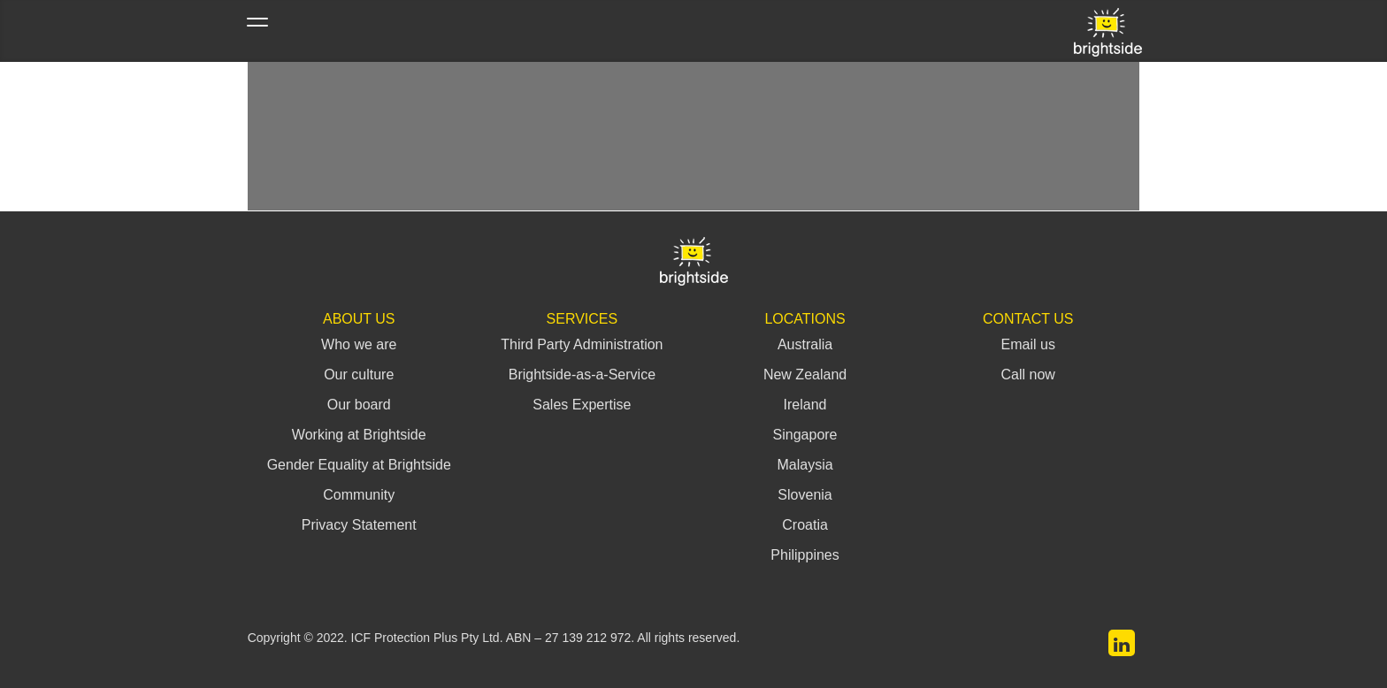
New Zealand (805, 374)
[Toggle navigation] (257, 31)
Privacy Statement (359, 524)
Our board (359, 404)
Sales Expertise (582, 404)
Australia (805, 344)
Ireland (805, 404)
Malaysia (804, 464)
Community (359, 494)
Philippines (804, 554)
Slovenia (804, 494)
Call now (1028, 374)
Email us (1028, 344)
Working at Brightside (359, 434)
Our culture (359, 374)
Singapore (805, 434)
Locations (804, 318)
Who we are (358, 344)
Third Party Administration (582, 344)
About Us (359, 318)
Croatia (805, 524)
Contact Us (1028, 318)
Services (582, 318)
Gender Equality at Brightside (359, 464)
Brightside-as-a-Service (582, 374)
